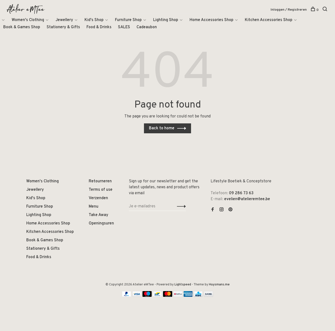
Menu (93, 206)
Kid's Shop (94, 20)
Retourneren (100, 181)
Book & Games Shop (21, 28)
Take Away (98, 215)
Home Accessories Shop (211, 20)
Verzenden (98, 198)
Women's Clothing (28, 20)
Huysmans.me (219, 285)
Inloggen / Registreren (289, 10)
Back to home (161, 128)
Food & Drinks (99, 28)
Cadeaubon (147, 28)
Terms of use (100, 189)
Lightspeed (182, 285)
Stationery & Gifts (63, 28)
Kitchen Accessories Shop (268, 20)
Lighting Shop (165, 20)
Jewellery (64, 20)
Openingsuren (101, 223)
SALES (124, 28)
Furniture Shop (128, 20)
